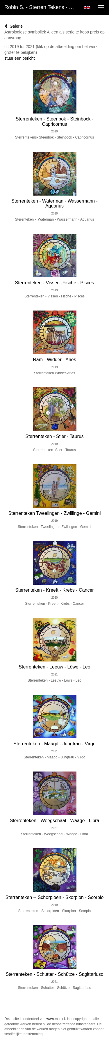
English (87, 7)
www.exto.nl (56, 1019)
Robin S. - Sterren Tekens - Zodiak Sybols (41, 7)
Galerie (13, 26)
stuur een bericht (19, 58)
